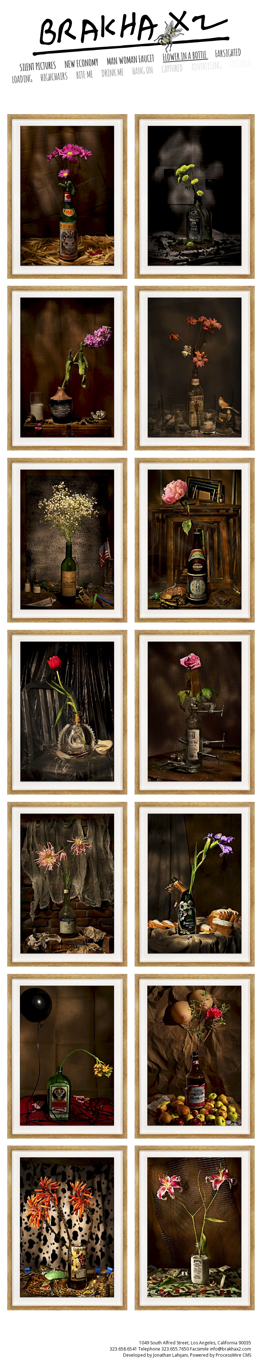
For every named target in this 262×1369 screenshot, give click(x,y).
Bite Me (85, 74)
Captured (173, 68)
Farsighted (228, 53)
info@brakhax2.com (230, 1349)
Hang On (143, 70)
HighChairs (54, 76)
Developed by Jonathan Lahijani (155, 1355)
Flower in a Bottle (185, 56)
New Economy (82, 63)
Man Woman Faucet (131, 59)
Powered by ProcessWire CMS (220, 1355)
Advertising (207, 66)
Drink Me (113, 72)
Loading (23, 78)
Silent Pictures (38, 66)
